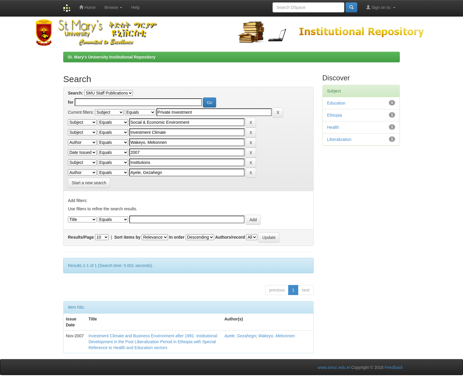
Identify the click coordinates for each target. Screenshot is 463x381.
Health (333, 127)
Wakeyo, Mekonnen (276, 335)
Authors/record (230, 237)
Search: (75, 93)
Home (87, 7)
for (71, 102)
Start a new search (89, 182)
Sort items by (127, 237)
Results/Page (81, 237)
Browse (114, 7)
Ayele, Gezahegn (240, 335)
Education (336, 103)
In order (177, 237)
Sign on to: (380, 7)
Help (135, 7)
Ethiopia (334, 115)
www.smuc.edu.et (334, 367)
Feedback (394, 367)
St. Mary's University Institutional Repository (111, 57)
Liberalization (339, 139)
